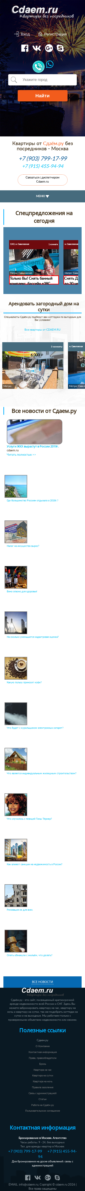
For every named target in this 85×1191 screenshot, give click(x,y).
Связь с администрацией (42, 1093)
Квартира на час (42, 1070)
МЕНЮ (42, 196)
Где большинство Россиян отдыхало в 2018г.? (32, 500)
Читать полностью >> (21, 454)
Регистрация (55, 34)
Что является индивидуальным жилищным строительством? (41, 773)
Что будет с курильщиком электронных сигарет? (35, 728)
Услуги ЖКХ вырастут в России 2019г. (33, 446)
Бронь (42, 1064)
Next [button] (82, 365)
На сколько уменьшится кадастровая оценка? (33, 637)
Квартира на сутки (42, 1075)
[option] (33, 365)
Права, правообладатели (42, 1058)
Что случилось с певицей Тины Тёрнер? (29, 819)
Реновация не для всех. (20, 910)
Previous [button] (4, 365)
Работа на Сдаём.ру (42, 1105)
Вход (25, 34)
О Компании (43, 1046)
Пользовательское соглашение (42, 1111)
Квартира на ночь (42, 1081)
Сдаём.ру (53, 143)
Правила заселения (42, 1087)
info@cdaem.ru (28, 1184)
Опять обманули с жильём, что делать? (29, 955)
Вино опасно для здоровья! (22, 591)
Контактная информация (43, 1052)
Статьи (42, 1099)
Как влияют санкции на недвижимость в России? (34, 864)
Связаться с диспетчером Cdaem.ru (42, 179)
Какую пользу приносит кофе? (24, 682)
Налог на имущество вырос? (23, 546)
